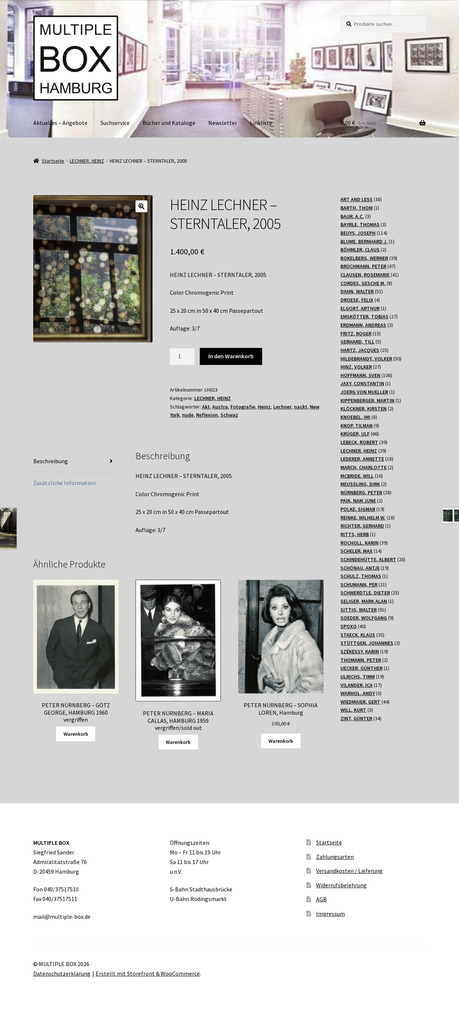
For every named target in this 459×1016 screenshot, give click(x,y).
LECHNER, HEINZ (87, 161)
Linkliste (261, 122)
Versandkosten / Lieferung (349, 870)
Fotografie (242, 406)
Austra (220, 406)
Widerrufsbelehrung (341, 885)
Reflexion (207, 415)
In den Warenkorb (231, 356)
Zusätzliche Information (64, 483)
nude (187, 415)
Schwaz (229, 415)
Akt (206, 406)
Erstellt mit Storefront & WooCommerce (148, 973)
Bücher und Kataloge (169, 122)
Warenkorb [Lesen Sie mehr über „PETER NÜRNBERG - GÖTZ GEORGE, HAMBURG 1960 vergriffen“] (76, 734)
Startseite (53, 161)
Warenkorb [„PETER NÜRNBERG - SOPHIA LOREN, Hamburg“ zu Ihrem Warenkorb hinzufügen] (280, 741)
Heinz (264, 406)
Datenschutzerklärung (61, 973)
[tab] (76, 462)
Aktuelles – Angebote (60, 122)
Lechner (282, 406)
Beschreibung (50, 461)
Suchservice (115, 122)
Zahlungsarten (335, 856)
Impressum (330, 913)
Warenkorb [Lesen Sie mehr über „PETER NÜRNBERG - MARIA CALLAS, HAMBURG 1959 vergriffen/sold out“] (178, 742)
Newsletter (222, 122)
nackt (300, 406)
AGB (321, 899)
